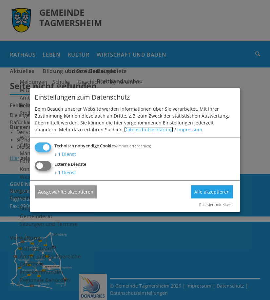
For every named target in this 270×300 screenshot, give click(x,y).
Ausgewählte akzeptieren (65, 191)
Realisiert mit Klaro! (216, 204)
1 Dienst (65, 154)
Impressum (189, 129)
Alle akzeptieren (212, 191)
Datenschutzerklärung (148, 129)
